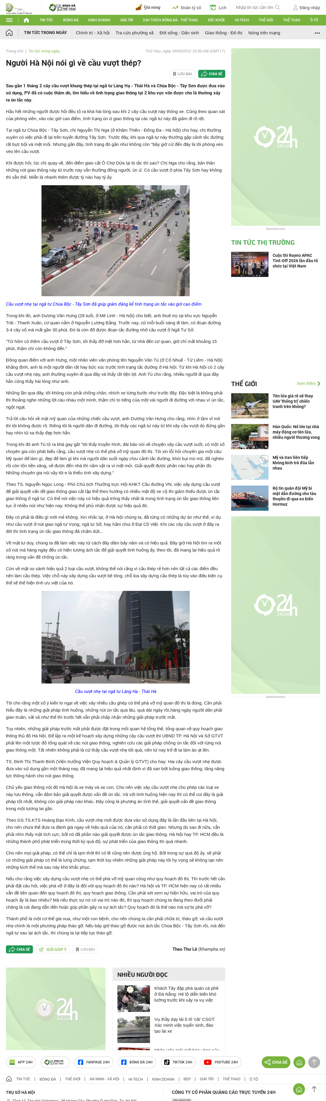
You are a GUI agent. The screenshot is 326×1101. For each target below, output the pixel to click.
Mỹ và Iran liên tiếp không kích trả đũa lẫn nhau (293, 462)
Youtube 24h (221, 1062)
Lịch (218, 7)
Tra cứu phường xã (135, 32)
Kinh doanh (99, 20)
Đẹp (187, 1079)
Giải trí (126, 20)
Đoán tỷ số (186, 7)
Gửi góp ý (53, 949)
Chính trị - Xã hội (93, 32)
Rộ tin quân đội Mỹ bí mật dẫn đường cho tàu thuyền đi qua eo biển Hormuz (294, 496)
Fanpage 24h (94, 1062)
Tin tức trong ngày (45, 32)
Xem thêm (306, 383)
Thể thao (291, 20)
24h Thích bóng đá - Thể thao (170, 20)
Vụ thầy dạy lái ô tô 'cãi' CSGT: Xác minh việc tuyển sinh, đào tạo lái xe (184, 1025)
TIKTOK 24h (178, 1062)
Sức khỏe (216, 20)
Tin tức (46, 20)
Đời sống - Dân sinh (179, 32)
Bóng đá (71, 20)
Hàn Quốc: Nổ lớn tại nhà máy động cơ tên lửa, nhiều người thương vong (296, 432)
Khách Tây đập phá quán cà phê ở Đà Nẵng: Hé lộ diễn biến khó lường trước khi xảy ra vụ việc (186, 994)
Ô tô (314, 20)
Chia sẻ (215, 74)
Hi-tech (242, 20)
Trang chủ (14, 51)
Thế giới (266, 20)
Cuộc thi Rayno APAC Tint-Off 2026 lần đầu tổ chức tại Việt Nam (295, 260)
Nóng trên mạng (264, 32)
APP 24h (21, 1062)
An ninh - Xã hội (104, 1079)
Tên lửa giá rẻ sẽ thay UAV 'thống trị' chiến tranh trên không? (293, 401)
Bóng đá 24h (137, 1062)
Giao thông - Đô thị (223, 32)
